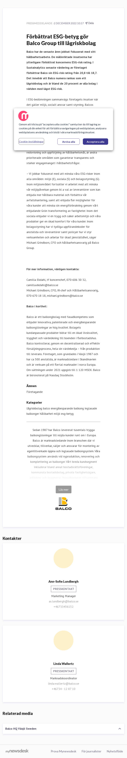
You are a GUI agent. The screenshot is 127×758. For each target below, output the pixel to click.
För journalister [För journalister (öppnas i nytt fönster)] (91, 751)
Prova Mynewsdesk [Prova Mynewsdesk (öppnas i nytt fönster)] (63, 751)
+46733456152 (63, 606)
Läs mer (64, 489)
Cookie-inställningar (31, 141)
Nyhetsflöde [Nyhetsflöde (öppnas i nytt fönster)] (115, 751)
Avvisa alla (68, 141)
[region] (63, 129)
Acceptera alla (95, 141)
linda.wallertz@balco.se (63, 683)
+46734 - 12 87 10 (63, 689)
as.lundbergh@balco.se (63, 601)
